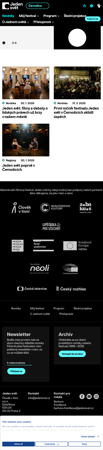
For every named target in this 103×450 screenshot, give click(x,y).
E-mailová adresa (16, 358)
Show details (88, 436)
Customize (52, 444)
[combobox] (37, 6)
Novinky (8, 16)
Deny (84, 444)
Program (50, 16)
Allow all (18, 444)
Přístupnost (42, 22)
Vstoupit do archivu (72, 354)
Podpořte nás (92, 19)
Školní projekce (75, 16)
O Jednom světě (14, 22)
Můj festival (27, 16)
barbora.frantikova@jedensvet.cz (74, 408)
